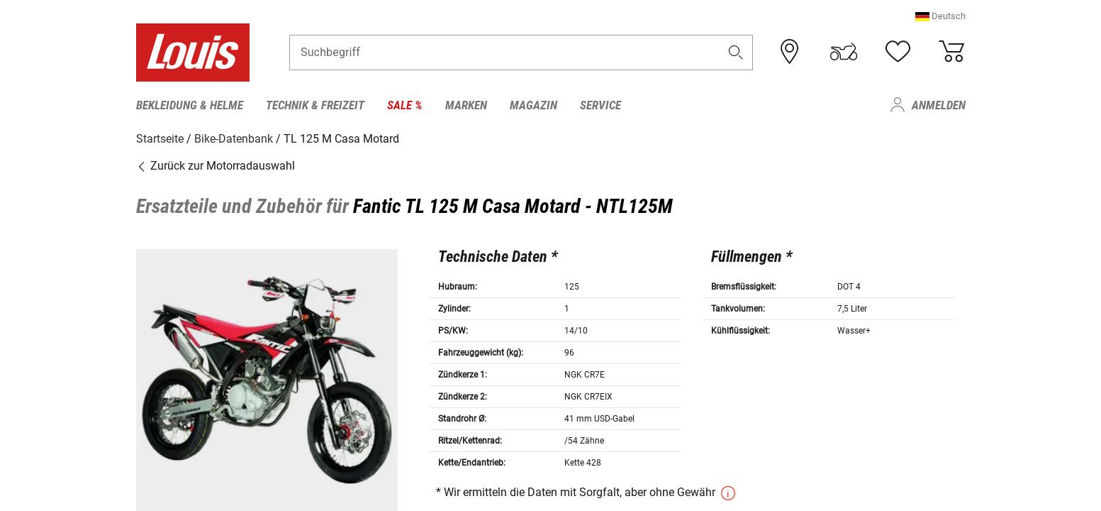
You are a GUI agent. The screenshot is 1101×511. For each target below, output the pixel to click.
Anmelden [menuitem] (939, 105)
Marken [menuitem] (466, 105)
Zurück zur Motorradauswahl (215, 165)
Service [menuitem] (600, 105)
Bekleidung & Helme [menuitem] (189, 105)
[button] (940, 17)
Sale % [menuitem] (405, 105)
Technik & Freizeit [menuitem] (315, 105)
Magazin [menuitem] (533, 105)
